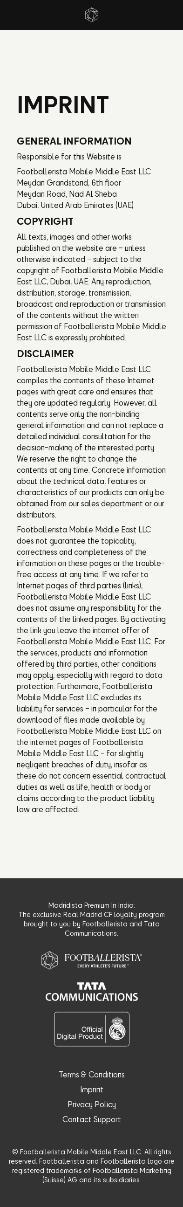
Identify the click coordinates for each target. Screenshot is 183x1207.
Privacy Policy (92, 1104)
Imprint (91, 1089)
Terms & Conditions (92, 1074)
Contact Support (91, 1119)
